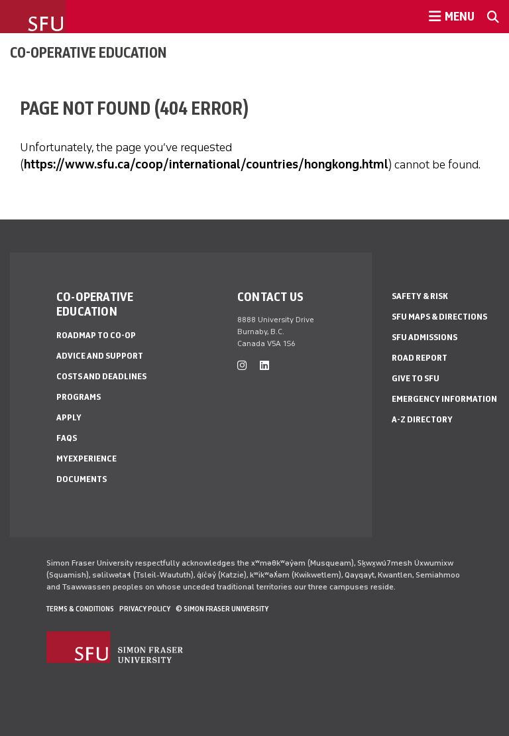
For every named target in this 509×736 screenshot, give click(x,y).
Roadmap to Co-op (96, 335)
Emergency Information (444, 398)
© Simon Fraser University (222, 608)
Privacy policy (144, 608)
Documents (81, 479)
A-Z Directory (422, 419)
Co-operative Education (88, 52)
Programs (78, 396)
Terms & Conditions (80, 608)
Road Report (419, 357)
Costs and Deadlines (101, 376)
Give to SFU (415, 378)
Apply (69, 417)
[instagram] (242, 365)
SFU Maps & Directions (439, 316)
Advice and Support (99, 355)
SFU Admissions (424, 337)
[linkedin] (264, 365)
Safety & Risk (420, 296)
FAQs (66, 438)
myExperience (86, 458)
